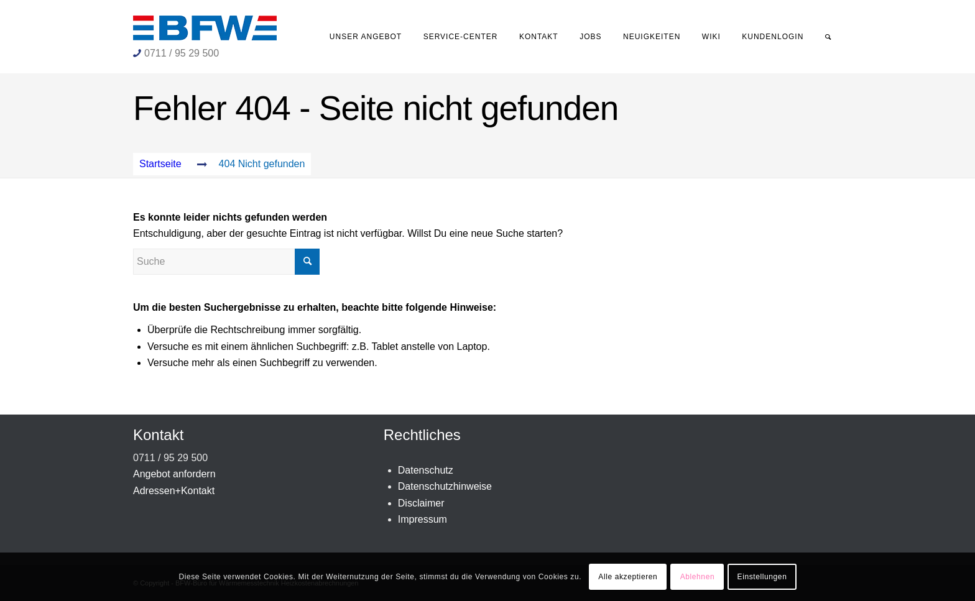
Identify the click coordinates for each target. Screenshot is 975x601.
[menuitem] (366, 36)
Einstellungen (762, 576)
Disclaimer (421, 503)
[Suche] (828, 36)
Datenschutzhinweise (445, 486)
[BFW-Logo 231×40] (205, 28)
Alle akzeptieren (627, 576)
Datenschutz (425, 470)
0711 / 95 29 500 (181, 53)
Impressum (422, 519)
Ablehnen (697, 576)
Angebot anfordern (174, 474)
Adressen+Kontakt (174, 490)
